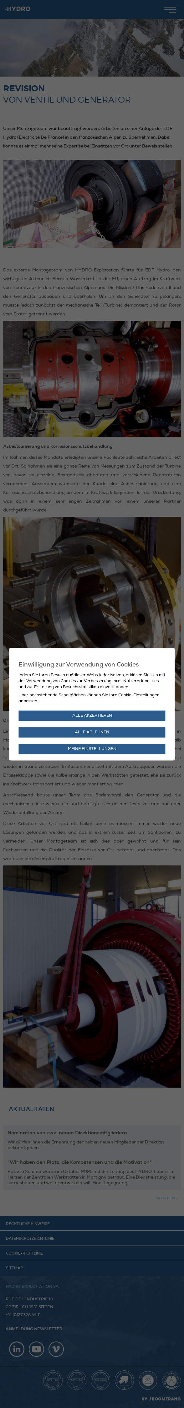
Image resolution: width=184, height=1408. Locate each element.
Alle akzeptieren (92, 715)
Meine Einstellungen (92, 748)
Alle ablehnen (92, 732)
